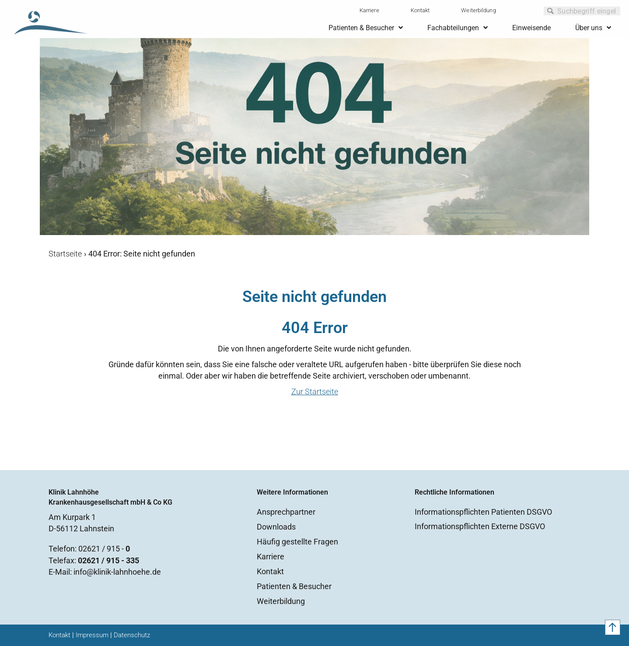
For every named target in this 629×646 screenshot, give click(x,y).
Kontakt (420, 10)
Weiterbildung (478, 10)
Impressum (92, 635)
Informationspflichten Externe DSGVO (480, 526)
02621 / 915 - (104, 548)
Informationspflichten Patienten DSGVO (483, 511)
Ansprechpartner (286, 511)
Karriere (369, 10)
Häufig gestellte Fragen (297, 541)
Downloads (276, 526)
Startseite (65, 253)
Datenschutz (132, 635)
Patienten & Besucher (294, 586)
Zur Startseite (314, 391)
